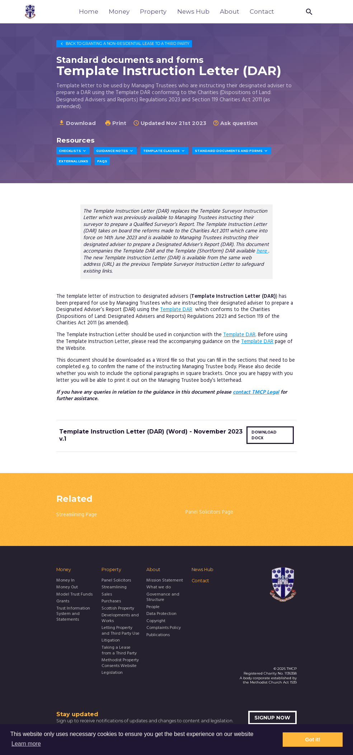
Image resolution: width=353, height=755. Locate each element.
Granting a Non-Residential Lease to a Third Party (124, 43)
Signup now (272, 718)
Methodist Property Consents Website (120, 663)
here (262, 251)
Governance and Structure (162, 597)
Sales (107, 595)
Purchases (111, 602)
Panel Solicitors (116, 581)
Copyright (155, 621)
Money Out (67, 587)
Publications (158, 635)
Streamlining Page (76, 515)
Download (77, 123)
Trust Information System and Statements (73, 614)
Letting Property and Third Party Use (121, 631)
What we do (158, 587)
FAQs (102, 161)
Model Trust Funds (74, 595)
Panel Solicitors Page (209, 512)
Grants (62, 602)
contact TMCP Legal (256, 392)
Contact (262, 11)
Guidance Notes (115, 151)
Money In (65, 581)
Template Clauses (164, 151)
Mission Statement (164, 581)
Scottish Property (118, 609)
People (153, 607)
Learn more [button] (26, 744)
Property (153, 11)
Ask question (235, 123)
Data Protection (161, 614)
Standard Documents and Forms (232, 151)
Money (119, 11)
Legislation (112, 673)
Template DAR (176, 310)
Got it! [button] (312, 739)
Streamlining (114, 587)
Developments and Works (120, 618)
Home (88, 11)
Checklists (73, 151)
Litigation (111, 641)
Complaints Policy (163, 628)
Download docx (264, 435)
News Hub (193, 11)
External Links (73, 161)
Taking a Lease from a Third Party (119, 651)
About (229, 11)
